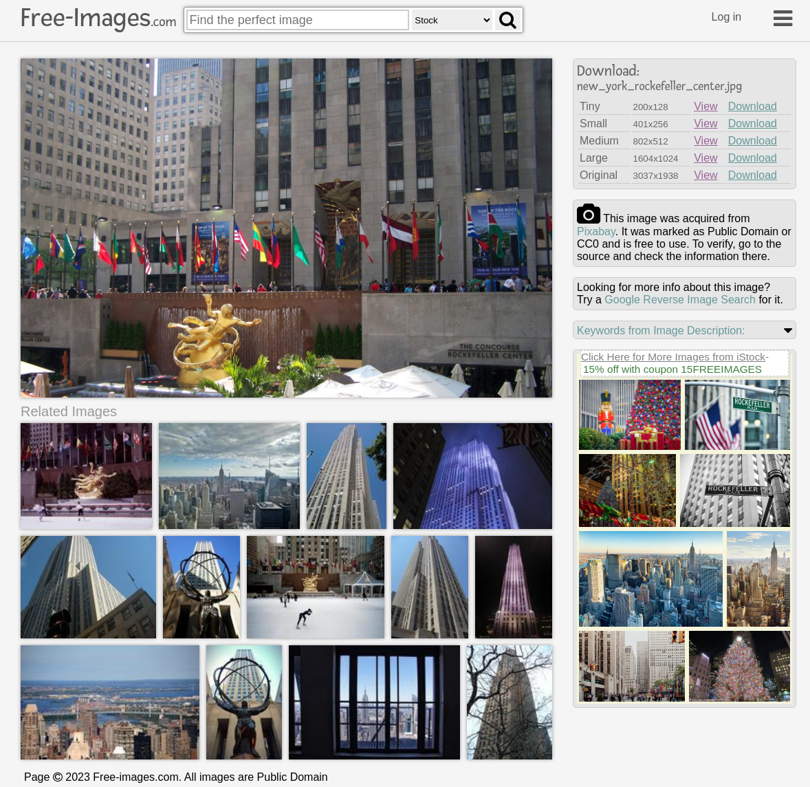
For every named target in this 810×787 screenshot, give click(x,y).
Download (752, 106)
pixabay (596, 231)
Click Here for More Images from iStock (673, 357)
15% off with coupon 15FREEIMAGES (672, 369)
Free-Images (98, 18)
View (705, 106)
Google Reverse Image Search (680, 299)
